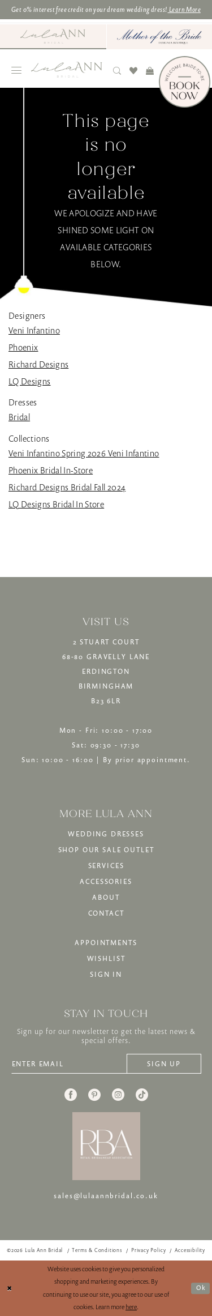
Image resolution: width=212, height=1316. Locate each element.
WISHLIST (106, 958)
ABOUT (105, 897)
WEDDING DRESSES (106, 834)
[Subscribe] (164, 1064)
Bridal (19, 416)
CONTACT (106, 913)
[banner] (66, 70)
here (131, 1306)
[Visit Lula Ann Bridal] (53, 36)
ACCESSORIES (106, 881)
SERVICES (106, 865)
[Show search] (117, 70)
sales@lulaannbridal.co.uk (106, 1195)
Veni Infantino (34, 330)
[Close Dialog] (9, 1288)
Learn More (184, 9)
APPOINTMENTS (106, 942)
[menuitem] (53, 36)
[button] (16, 70)
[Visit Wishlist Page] (134, 70)
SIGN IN (106, 974)
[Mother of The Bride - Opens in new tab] (160, 36)
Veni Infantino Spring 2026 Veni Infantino (83, 453)
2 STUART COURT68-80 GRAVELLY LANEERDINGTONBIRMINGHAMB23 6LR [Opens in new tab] (106, 671)
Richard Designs (38, 364)
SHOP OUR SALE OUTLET (106, 849)
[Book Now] (184, 82)
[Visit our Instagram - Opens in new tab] (118, 1094)
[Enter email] (69, 1064)
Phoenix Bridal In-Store (50, 470)
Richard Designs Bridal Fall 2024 (67, 487)
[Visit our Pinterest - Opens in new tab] (94, 1094)
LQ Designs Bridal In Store (56, 504)
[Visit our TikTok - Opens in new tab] (142, 1094)
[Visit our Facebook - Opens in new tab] (70, 1094)
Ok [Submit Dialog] (201, 1287)
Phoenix (23, 347)
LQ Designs (29, 381)
